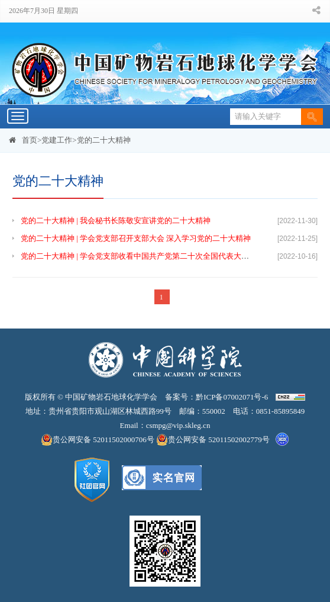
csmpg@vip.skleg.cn (178, 425)
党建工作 (56, 140)
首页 (29, 140)
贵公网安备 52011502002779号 (213, 440)
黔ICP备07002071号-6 (232, 396)
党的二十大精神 (104, 140)
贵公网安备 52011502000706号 (98, 440)
